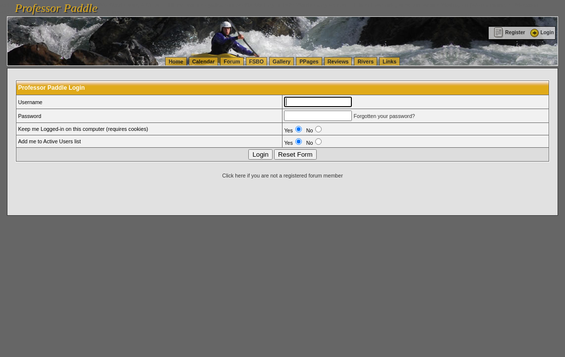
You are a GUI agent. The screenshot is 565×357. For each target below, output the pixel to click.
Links (389, 61)
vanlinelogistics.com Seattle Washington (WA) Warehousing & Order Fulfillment (280, 5)
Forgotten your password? (384, 116)
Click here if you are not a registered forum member (282, 175)
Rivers (365, 61)
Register (509, 32)
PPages (309, 61)
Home (176, 61)
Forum (232, 61)
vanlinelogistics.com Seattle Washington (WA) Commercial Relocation (456, 5)
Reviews (338, 61)
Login (541, 32)
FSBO (256, 61)
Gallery (281, 61)
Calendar (203, 61)
